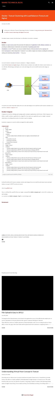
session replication (7, 237)
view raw (50, 174)
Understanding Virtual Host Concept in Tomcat (20, 372)
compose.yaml (5, 174)
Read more (50, 327)
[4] (12, 48)
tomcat (10, 65)
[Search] (49, 2)
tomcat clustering (23, 237)
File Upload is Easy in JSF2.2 (12, 312)
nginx (15, 65)
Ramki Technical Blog (12, 2)
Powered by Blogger (27, 395)
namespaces (7, 50)
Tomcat (15, 237)
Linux (10, 48)
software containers (45, 44)
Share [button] (3, 241)
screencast (40, 235)
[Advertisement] (27, 257)
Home (4, 6)
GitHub (19, 174)
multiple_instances (27, 235)
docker (8, 235)
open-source (10, 44)
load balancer (18, 235)
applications (34, 44)
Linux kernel (36, 48)
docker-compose (11, 107)
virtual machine (16, 52)
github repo (9, 188)
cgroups (44, 48)
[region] (27, 150)
